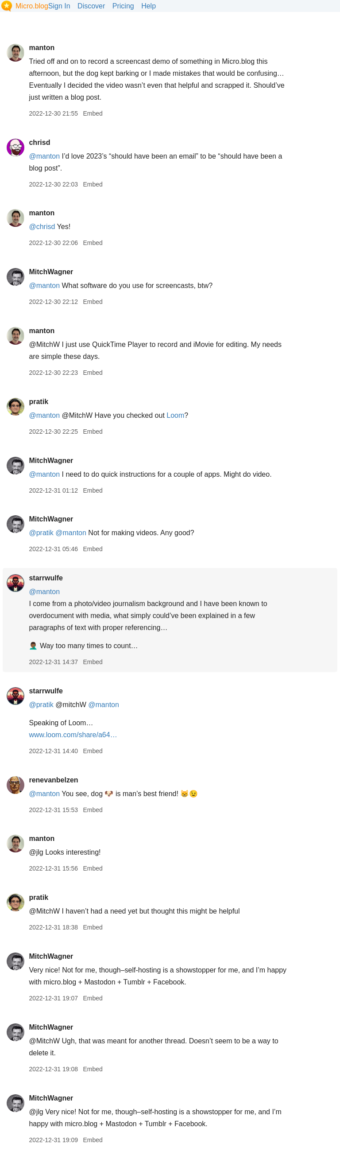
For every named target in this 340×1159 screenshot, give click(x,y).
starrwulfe (45, 578)
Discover (91, 6)
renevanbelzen (53, 780)
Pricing (123, 6)
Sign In (59, 6)
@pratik (41, 533)
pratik (38, 401)
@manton (44, 156)
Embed (92, 113)
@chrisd (42, 226)
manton (41, 47)
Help (148, 6)
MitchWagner (51, 272)
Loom (175, 415)
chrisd (39, 142)
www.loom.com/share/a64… (73, 735)
